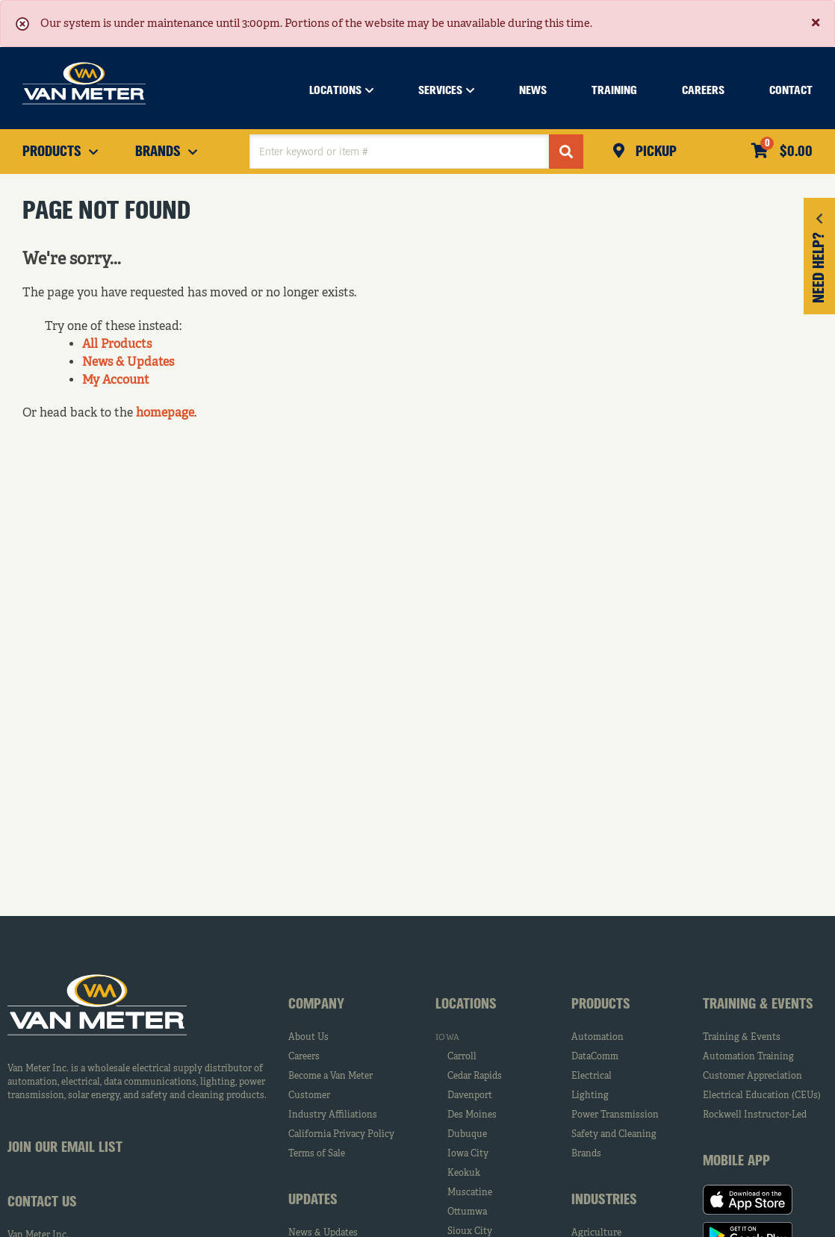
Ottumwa (467, 1212)
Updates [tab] (313, 1200)
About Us (308, 1037)
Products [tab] (600, 1004)
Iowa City (467, 1154)
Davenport (469, 1095)
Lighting (590, 1095)
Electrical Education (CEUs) (762, 1095)
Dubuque (467, 1134)
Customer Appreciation (752, 1076)
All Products (117, 345)
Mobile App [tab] (736, 1161)
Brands (586, 1154)
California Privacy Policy (341, 1134)
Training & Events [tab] (758, 1004)
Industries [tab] (604, 1200)
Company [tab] (316, 1004)
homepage (165, 414)
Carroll (462, 1057)
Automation (597, 1037)
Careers (304, 1057)
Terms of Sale (316, 1154)
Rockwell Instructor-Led (755, 1115)
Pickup (654, 152)
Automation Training (748, 1057)
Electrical (591, 1076)
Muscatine (469, 1192)
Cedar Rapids (474, 1076)
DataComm (594, 1057)
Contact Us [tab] (42, 1202)
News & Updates (128, 363)
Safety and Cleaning (613, 1134)
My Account (115, 381)
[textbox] (399, 151)
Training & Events (741, 1037)
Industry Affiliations (332, 1115)
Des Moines (472, 1115)
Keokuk (463, 1173)
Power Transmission (615, 1115)
